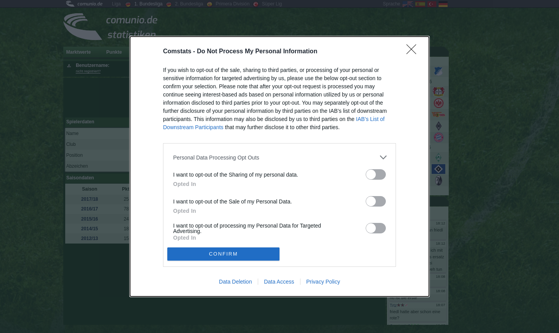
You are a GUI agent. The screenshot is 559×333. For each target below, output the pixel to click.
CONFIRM (223, 254)
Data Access (279, 282)
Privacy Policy (323, 282)
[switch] (376, 174)
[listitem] (279, 157)
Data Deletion (235, 282)
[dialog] (279, 166)
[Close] (413, 51)
